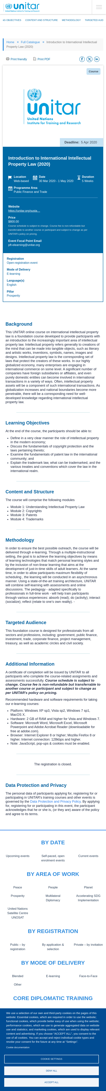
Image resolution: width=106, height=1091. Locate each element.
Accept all (51, 1082)
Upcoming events (17, 856)
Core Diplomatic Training (53, 998)
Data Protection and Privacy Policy (55, 801)
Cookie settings (51, 1058)
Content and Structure (41, 20)
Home (10, 42)
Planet (88, 887)
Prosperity (17, 895)
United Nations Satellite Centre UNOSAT (17, 913)
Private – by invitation (88, 944)
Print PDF (43, 59)
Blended (17, 976)
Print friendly (19, 59)
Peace (17, 887)
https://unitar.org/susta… (24, 210)
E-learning (53, 976)
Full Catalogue (30, 42)
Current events (88, 856)
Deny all (51, 1070)
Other (17, 984)
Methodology (71, 20)
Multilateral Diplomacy (53, 895)
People (53, 887)
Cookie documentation (18, 1047)
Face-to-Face (88, 976)
